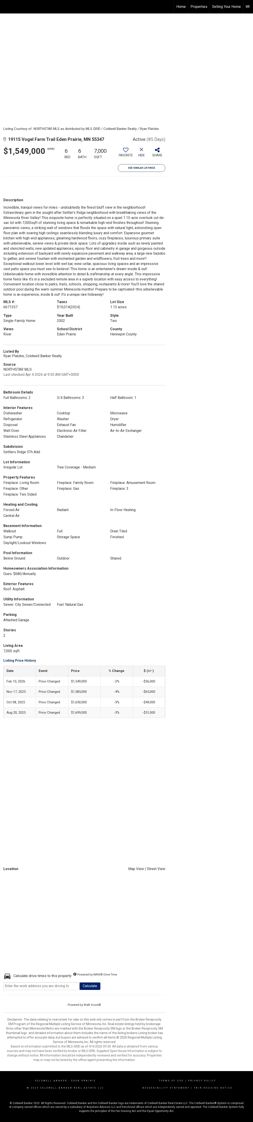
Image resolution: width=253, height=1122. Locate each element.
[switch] (126, 154)
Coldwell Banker (51, 1081)
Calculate (90, 986)
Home (181, 6)
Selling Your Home (226, 6)
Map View (136, 869)
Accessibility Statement (166, 1088)
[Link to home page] (5, 6)
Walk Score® (92, 1004)
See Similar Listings (141, 167)
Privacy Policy (202, 1081)
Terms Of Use (171, 1081)
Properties (198, 6)
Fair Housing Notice (213, 1088)
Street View (156, 869)
